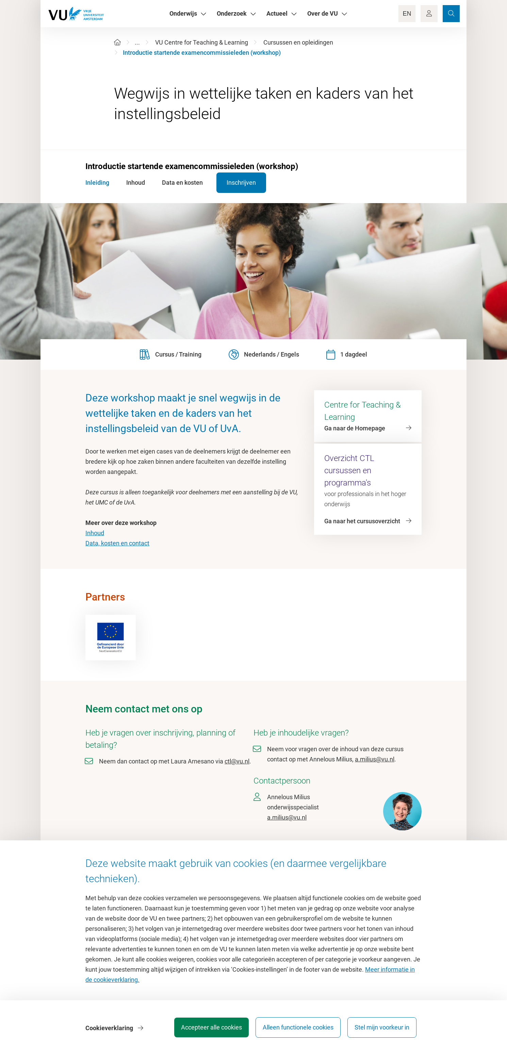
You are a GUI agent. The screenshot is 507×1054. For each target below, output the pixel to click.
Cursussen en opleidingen (298, 42)
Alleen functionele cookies (296, 1028)
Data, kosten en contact (117, 543)
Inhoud (94, 533)
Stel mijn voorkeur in (382, 1028)
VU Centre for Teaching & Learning (201, 42)
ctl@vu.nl (237, 761)
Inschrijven (244, 182)
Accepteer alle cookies (208, 1028)
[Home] (117, 42)
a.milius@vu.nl (374, 759)
